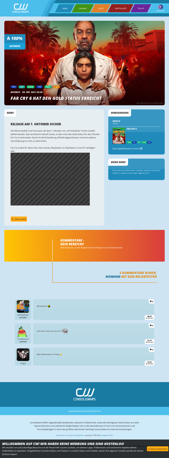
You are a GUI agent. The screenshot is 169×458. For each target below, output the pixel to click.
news (65, 8)
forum (141, 8)
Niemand (112, 276)
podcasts (90, 410)
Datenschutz (60, 435)
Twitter (115, 123)
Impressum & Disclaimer (74, 435)
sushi (100, 8)
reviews (82, 8)
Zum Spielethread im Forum (128, 148)
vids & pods (120, 8)
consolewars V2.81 (107, 435)
